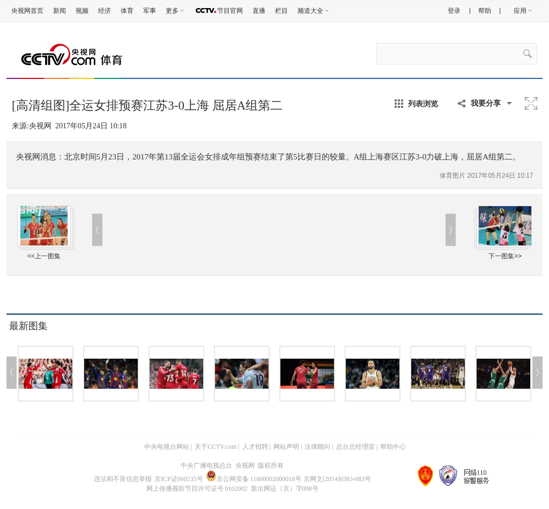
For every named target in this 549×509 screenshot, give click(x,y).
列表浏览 (423, 103)
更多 (172, 10)
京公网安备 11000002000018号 (254, 479)
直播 (259, 10)
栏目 (281, 10)
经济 (104, 10)
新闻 (59, 10)
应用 (520, 10)
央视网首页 (27, 10)
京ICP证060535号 (178, 479)
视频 (82, 10)
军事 (149, 10)
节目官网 (230, 10)
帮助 (484, 10)
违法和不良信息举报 (123, 479)
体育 (127, 10)
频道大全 (310, 10)
